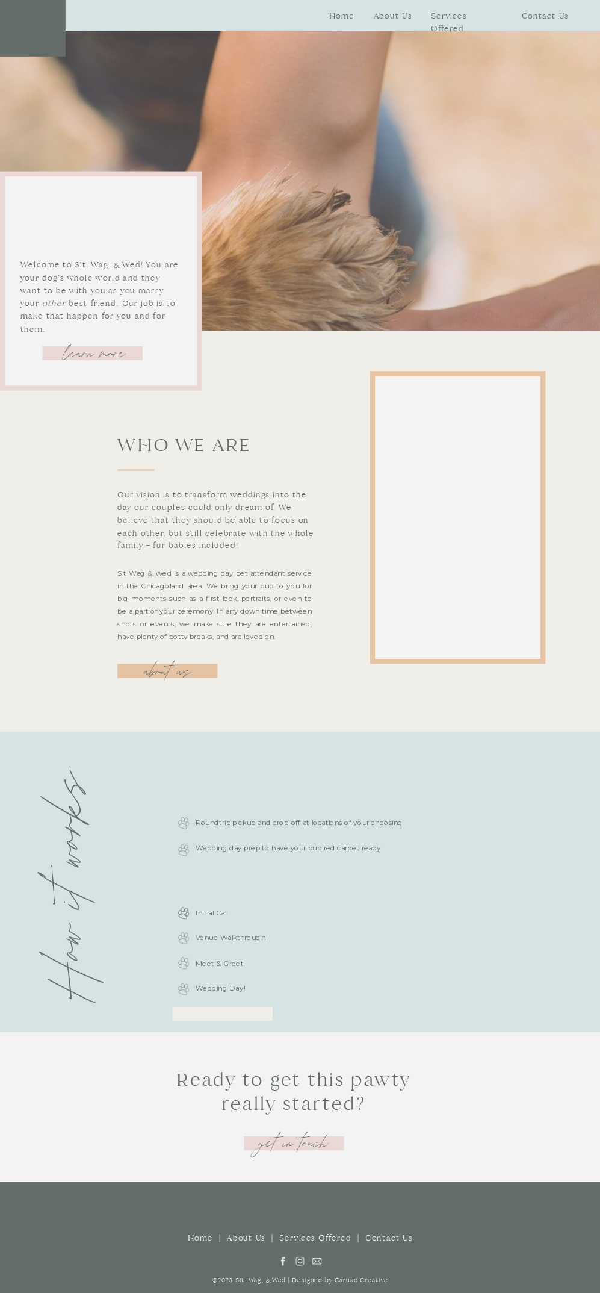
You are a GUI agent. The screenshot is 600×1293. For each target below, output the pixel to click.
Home (200, 1238)
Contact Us (389, 1238)
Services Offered (315, 1238)
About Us (246, 1238)
